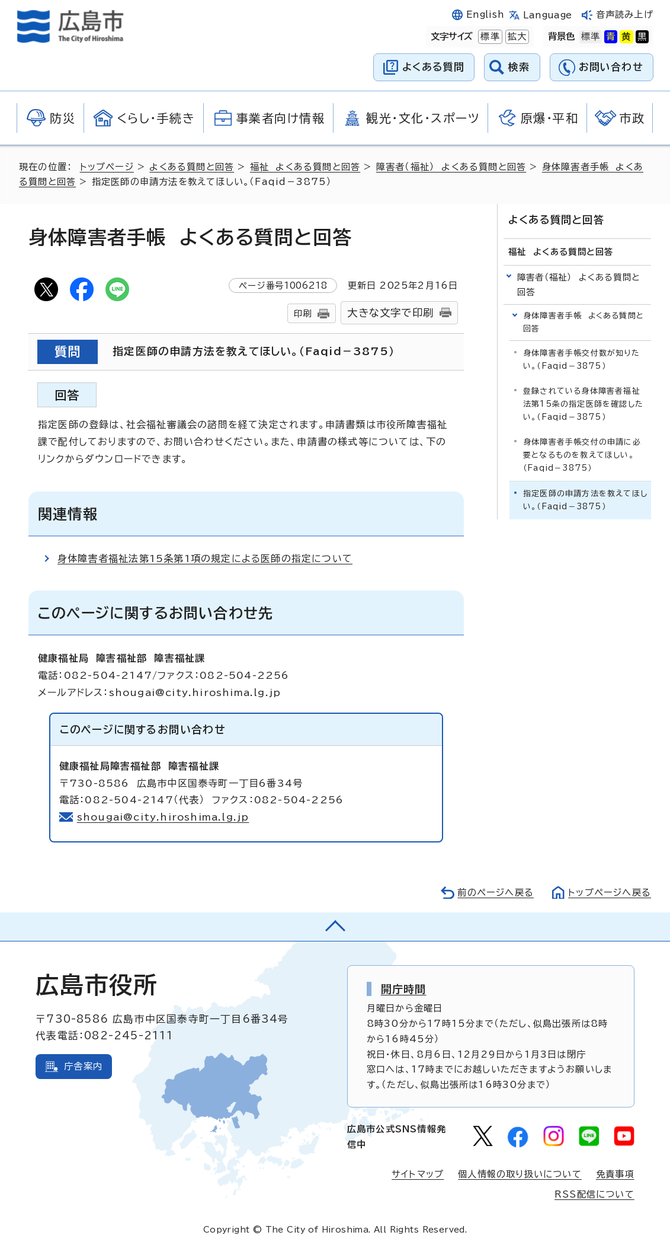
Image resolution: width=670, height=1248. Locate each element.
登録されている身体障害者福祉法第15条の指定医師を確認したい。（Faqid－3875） (583, 404)
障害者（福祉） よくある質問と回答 (451, 166)
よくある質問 (433, 67)
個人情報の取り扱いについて (520, 1174)
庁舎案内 (83, 1066)
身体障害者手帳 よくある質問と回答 (583, 322)
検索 (519, 67)
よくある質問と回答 (191, 166)
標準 (488, 36)
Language (547, 15)
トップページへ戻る (609, 892)
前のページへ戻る (495, 892)
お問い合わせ (611, 67)
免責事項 (615, 1174)
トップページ (107, 166)
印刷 (303, 313)
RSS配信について (594, 1194)
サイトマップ (418, 1174)
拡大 (516, 36)
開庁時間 (404, 989)
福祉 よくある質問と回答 (305, 166)
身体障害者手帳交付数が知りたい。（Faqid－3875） (581, 359)
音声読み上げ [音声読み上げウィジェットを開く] (624, 14)
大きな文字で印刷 (390, 313)
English (485, 14)
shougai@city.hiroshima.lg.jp (163, 817)
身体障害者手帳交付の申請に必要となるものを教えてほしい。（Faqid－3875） (582, 455)
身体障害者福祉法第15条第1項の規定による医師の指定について (204, 558)
